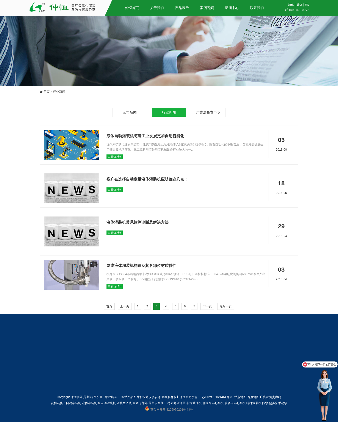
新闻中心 (232, 8)
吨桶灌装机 (253, 403)
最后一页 (226, 306)
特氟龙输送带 (176, 403)
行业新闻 (169, 112)
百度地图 (253, 397)
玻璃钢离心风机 (235, 403)
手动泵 (282, 403)
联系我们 (257, 8)
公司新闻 (130, 112)
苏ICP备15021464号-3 (217, 397)
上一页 (124, 306)
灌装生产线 (124, 403)
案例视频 (207, 8)
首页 (109, 306)
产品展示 (182, 8)
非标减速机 (194, 403)
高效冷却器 (140, 403)
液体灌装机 (89, 403)
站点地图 (240, 397)
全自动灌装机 (107, 403)
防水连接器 (269, 403)
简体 (291, 4)
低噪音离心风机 (213, 403)
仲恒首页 (132, 8)
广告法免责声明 (208, 112)
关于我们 (157, 8)
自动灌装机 (73, 403)
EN (307, 4)
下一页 (207, 306)
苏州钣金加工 (158, 403)
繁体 (299, 4)
